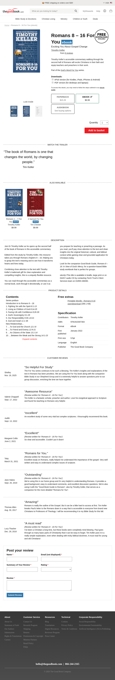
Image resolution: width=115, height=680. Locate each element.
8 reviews (69, 53)
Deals (95, 19)
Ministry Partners (30, 640)
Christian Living (48, 19)
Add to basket (96, 130)
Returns (26, 632)
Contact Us (27, 622)
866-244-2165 (72, 664)
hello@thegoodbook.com (49, 664)
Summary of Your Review (19, 565)
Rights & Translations (13, 636)
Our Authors (9, 629)
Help (98, 11)
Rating (44, 565)
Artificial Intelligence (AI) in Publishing (94, 629)
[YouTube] (14, 663)
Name (10, 554)
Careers (8, 640)
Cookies (64, 622)
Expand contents (30, 341)
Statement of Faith (12, 625)
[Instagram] (29, 663)
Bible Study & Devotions (25, 19)
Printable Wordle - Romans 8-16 (81, 301)
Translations (50, 625)
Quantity (98, 123)
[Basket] (110, 11)
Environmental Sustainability (90, 625)
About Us (8, 622)
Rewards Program (30, 625)
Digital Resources (52, 629)
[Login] (104, 11)
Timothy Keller (58, 50)
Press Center (50, 636)
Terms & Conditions (69, 629)
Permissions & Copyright (33, 636)
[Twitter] (20, 663)
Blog (47, 622)
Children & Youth (80, 19)
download (76, 304)
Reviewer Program (52, 632)
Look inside (26, 102)
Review (11, 578)
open (70, 304)
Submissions (9, 632)
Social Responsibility (87, 622)
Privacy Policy (67, 625)
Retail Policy (28, 643)
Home (7, 25)
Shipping (26, 629)
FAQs (25, 647)
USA (108, 3)
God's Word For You (69, 70)
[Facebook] (25, 663)
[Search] (76, 10)
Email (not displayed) (51, 554)
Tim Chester (35, 225)
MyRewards (88, 11)
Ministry (64, 19)
